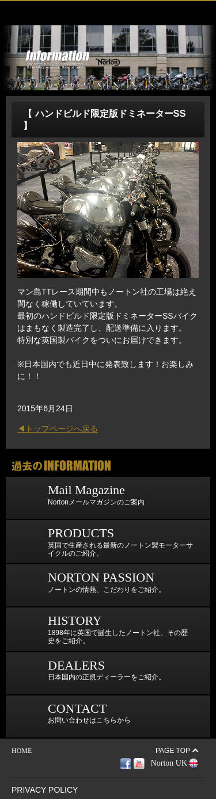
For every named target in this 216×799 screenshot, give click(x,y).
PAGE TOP (173, 750)
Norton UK (169, 763)
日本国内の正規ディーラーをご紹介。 (88, 673)
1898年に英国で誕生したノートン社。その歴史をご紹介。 (100, 629)
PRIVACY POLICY (45, 789)
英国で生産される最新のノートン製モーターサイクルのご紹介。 (102, 541)
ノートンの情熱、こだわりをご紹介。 (88, 585)
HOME (22, 750)
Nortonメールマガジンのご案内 (78, 498)
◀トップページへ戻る (57, 428)
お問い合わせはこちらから (71, 716)
